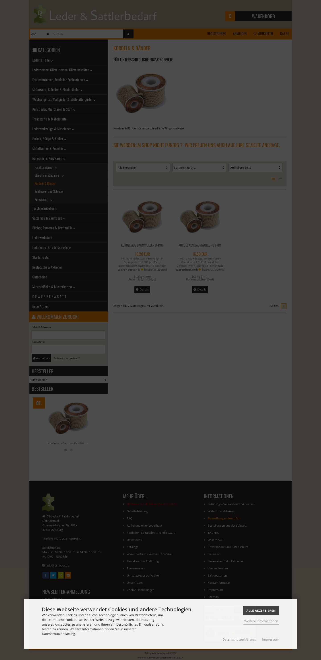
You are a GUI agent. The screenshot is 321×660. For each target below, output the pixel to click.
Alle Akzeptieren (261, 610)
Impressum (270, 639)
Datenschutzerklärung (239, 639)
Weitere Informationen (261, 621)
